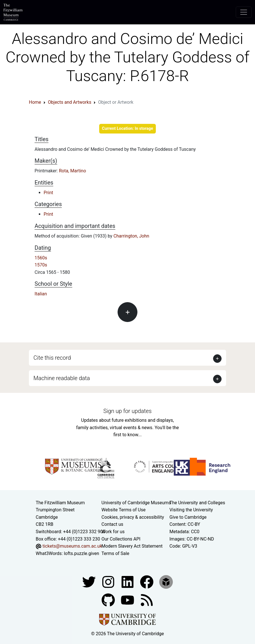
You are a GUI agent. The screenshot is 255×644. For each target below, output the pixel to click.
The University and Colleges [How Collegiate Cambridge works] (197, 502)
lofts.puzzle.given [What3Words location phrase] (81, 553)
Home (35, 102)
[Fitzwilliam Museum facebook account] (128, 581)
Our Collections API (121, 539)
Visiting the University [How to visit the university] (191, 509)
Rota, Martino (72, 170)
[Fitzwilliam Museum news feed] (147, 600)
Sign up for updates (127, 411)
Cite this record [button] (52, 357)
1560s (41, 257)
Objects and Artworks (69, 102)
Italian (41, 293)
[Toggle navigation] (244, 12)
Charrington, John (131, 236)
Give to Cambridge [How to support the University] (188, 517)
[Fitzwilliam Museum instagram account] (108, 581)
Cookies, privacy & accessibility (132, 517)
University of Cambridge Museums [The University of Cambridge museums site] (136, 502)
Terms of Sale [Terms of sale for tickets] (115, 553)
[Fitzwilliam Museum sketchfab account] (166, 581)
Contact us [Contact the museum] (112, 524)
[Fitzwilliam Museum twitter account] (89, 581)
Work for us (113, 531)
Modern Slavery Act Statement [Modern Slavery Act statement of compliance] (132, 546)
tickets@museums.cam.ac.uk (72, 546)
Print (48, 192)
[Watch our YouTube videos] (128, 600)
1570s (41, 265)
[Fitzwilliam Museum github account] (108, 600)
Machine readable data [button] (61, 378)
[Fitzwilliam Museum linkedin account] (147, 581)
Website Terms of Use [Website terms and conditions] (123, 509)
